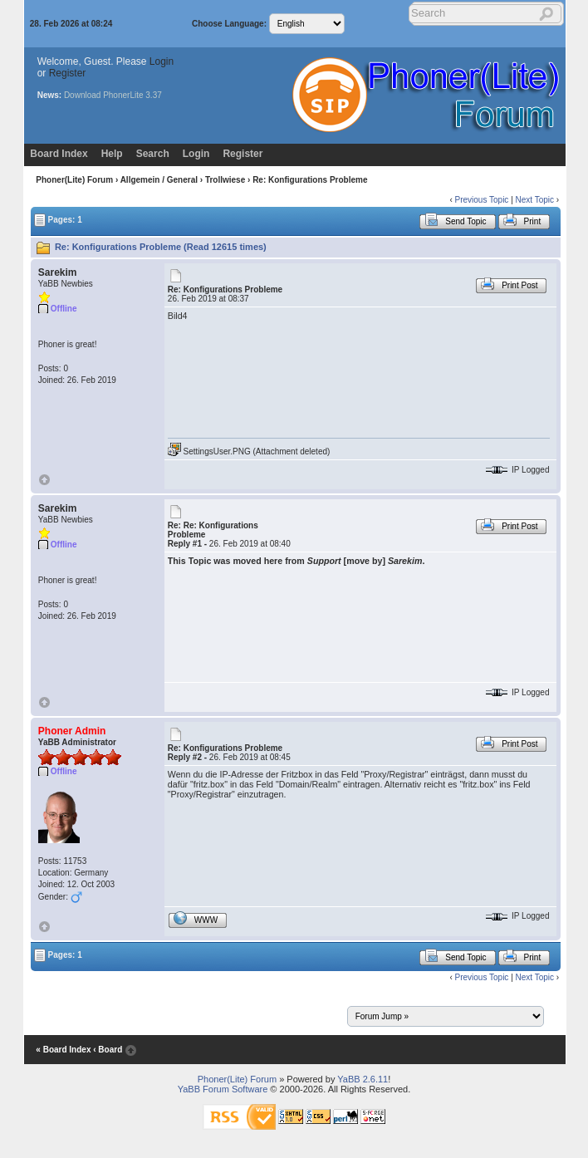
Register (67, 73)
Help (112, 153)
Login (161, 61)
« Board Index (63, 1049)
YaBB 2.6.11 (362, 1079)
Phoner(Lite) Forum (74, 179)
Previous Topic (482, 199)
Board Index (58, 153)
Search (152, 153)
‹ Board (107, 1049)
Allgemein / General (159, 179)
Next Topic (535, 199)
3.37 (153, 95)
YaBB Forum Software (223, 1089)
